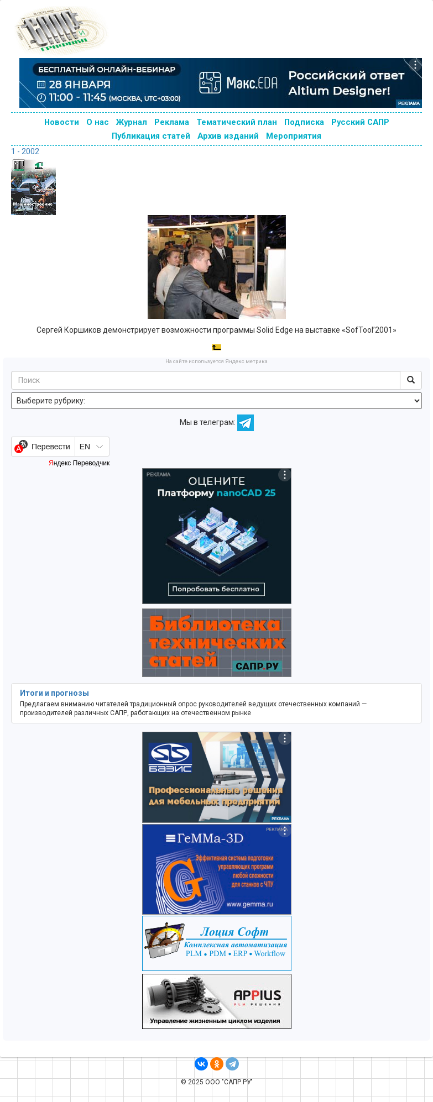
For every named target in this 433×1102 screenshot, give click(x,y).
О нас (97, 122)
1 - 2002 (25, 151)
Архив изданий (228, 136)
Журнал (131, 122)
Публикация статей (151, 136)
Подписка (304, 122)
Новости (61, 122)
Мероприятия (293, 136)
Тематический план (236, 122)
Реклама (171, 122)
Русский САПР (360, 122)
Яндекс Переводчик (79, 463)
